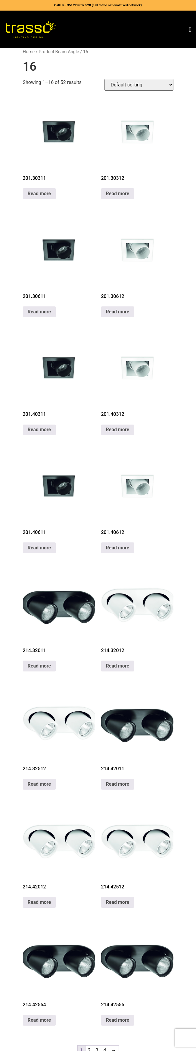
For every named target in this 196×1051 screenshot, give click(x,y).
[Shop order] (138, 85)
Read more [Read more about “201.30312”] (117, 193)
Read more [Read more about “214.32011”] (39, 666)
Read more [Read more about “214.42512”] (117, 902)
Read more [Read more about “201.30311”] (39, 193)
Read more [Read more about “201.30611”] (39, 312)
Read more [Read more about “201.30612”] (117, 312)
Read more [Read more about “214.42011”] (117, 784)
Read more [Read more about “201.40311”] (39, 429)
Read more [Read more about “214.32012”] (117, 666)
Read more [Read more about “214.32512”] (39, 784)
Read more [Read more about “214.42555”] (117, 1020)
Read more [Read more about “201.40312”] (117, 429)
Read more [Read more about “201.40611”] (39, 548)
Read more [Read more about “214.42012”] (39, 902)
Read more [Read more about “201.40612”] (117, 548)
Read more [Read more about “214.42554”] (39, 1020)
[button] (190, 29)
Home (29, 51)
